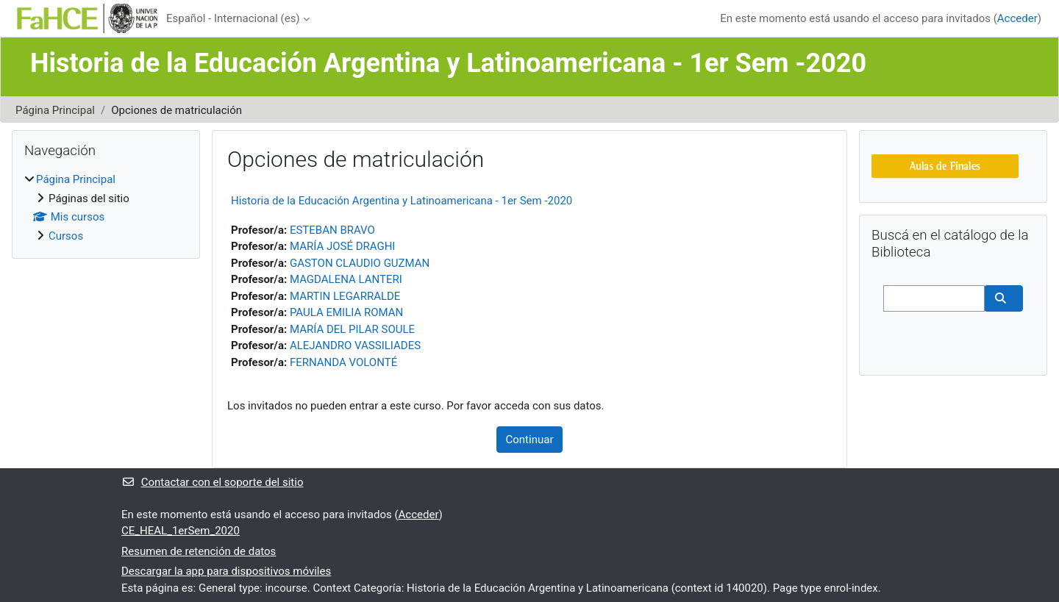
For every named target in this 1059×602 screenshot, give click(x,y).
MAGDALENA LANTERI (346, 279)
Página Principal (55, 110)
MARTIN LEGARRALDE (345, 296)
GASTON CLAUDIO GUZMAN (359, 263)
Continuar (530, 439)
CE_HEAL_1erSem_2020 (180, 530)
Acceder (1017, 18)
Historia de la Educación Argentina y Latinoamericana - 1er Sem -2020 (401, 200)
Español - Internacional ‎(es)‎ (233, 18)
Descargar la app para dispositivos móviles (226, 571)
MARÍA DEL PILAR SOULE (352, 329)
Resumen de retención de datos (198, 551)
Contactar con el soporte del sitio (212, 482)
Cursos (66, 236)
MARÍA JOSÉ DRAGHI (343, 246)
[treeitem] (106, 207)
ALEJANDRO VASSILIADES (355, 345)
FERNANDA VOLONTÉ (343, 362)
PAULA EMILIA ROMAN (346, 312)
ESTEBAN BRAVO (332, 230)
